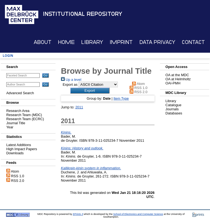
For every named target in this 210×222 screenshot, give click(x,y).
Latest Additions (18, 145)
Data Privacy (157, 42)
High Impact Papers (21, 149)
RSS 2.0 (17, 181)
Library (92, 42)
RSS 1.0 (17, 176)
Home (66, 42)
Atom (15, 171)
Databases (173, 113)
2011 (79, 107)
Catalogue (173, 105)
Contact (193, 42)
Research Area (18, 111)
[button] (90, 90)
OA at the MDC (177, 75)
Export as (70, 84)
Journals (172, 109)
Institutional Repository (82, 14)
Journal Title (15, 123)
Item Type (121, 98)
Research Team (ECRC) (25, 119)
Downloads (15, 153)
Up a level (71, 80)
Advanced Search (20, 93)
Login (8, 55)
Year (9, 127)
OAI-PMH (172, 83)
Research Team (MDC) (24, 115)
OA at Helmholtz (178, 79)
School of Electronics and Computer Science (138, 214)
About (42, 42)
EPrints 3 (78, 214)
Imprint (121, 42)
